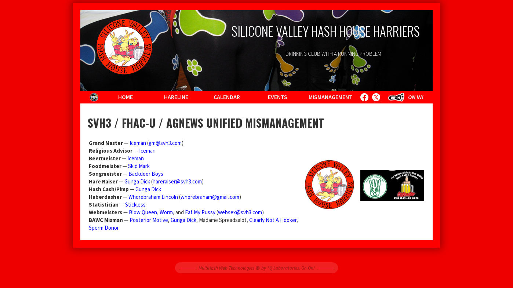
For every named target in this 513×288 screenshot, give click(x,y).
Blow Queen (143, 212)
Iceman (138, 143)
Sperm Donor (104, 228)
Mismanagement (331, 97)
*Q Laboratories (283, 268)
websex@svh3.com (240, 212)
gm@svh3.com (165, 143)
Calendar (227, 97)
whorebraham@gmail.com (210, 197)
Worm (166, 212)
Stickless (135, 205)
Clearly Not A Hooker (272, 220)
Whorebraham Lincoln (153, 197)
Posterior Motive (149, 220)
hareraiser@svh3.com (177, 182)
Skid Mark (139, 166)
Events (277, 97)
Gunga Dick (137, 182)
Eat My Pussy (200, 212)
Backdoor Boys (145, 174)
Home (125, 97)
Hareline (176, 97)
